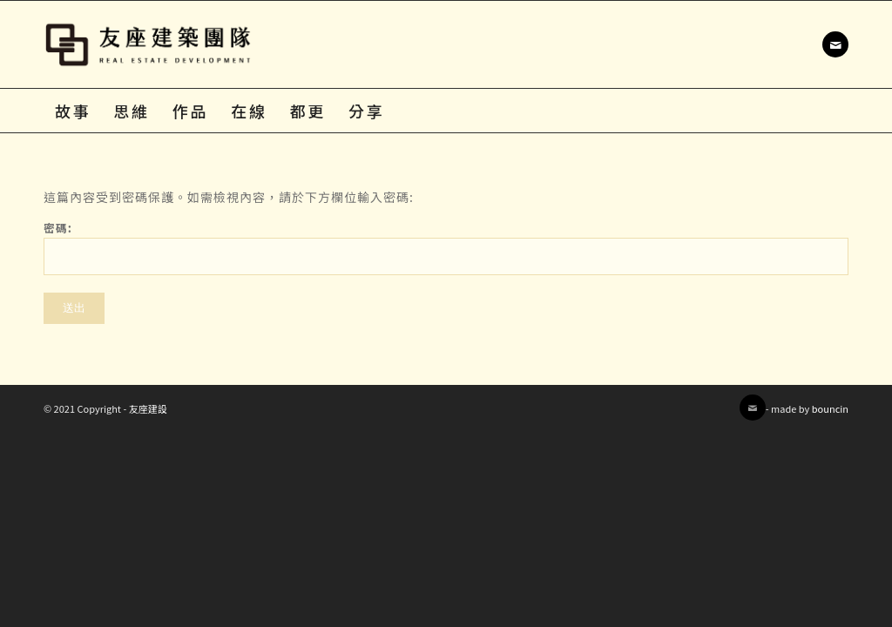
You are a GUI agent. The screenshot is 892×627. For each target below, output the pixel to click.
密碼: (446, 247)
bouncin (830, 408)
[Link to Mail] (835, 44)
